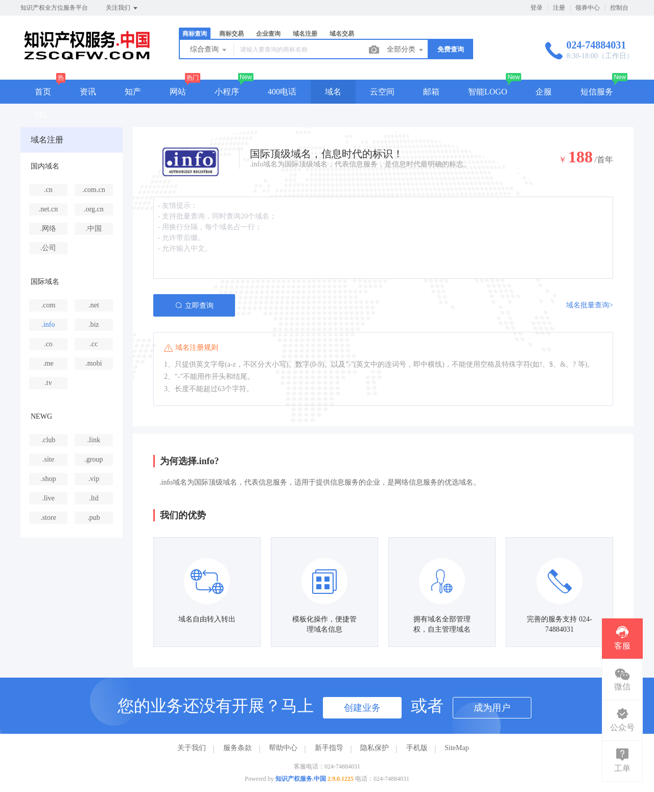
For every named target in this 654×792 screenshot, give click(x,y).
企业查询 (268, 33)
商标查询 (194, 33)
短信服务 (596, 91)
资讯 (88, 91)
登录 (536, 7)
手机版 (417, 748)
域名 (333, 91)
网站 (178, 91)
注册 (559, 7)
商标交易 (231, 33)
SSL (42, 115)
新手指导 (329, 748)
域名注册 (305, 33)
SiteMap (457, 748)
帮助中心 (283, 748)
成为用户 (492, 708)
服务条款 (237, 748)
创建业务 (362, 708)
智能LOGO (487, 91)
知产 (133, 91)
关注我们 (122, 8)
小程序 (227, 91)
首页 (43, 91)
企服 (543, 91)
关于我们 (191, 748)
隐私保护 (374, 748)
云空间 (382, 91)
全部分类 (406, 50)
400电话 (282, 91)
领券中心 (587, 7)
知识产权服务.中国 (300, 778)
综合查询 (209, 50)
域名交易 (342, 33)
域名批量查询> (589, 305)
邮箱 (431, 91)
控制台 (619, 7)
